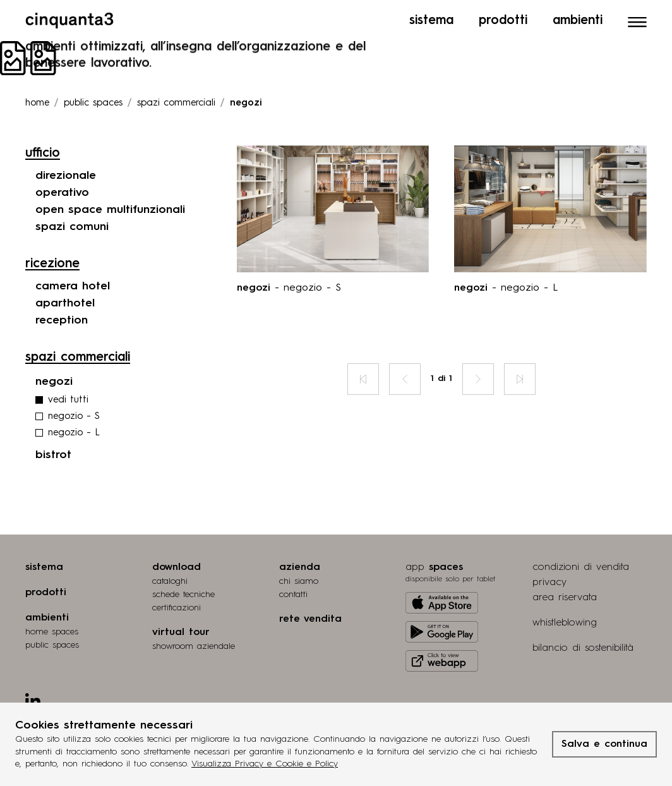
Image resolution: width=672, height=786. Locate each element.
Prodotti (503, 21)
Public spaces (93, 103)
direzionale (65, 175)
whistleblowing (564, 623)
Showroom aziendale (193, 646)
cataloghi (170, 581)
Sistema (431, 21)
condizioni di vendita (580, 567)
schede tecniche (183, 594)
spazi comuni (72, 227)
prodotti (45, 593)
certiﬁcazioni (176, 607)
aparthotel (65, 303)
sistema (44, 567)
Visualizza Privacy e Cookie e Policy (264, 763)
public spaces (52, 645)
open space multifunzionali (110, 209)
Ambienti (578, 21)
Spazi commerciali (176, 103)
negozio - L (74, 433)
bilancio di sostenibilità (582, 648)
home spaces (51, 631)
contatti (293, 594)
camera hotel (72, 286)
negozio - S (74, 416)
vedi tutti (68, 400)
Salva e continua (604, 744)
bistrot (53, 455)
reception (61, 320)
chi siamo (298, 581)
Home (37, 103)
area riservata (564, 598)
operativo (62, 192)
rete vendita (310, 619)
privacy (549, 582)
